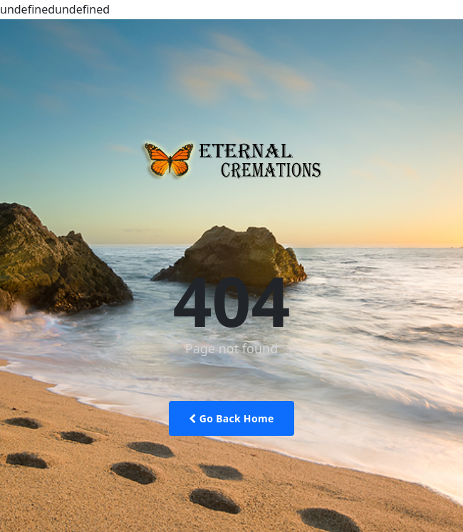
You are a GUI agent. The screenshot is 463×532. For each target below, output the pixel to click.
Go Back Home (231, 418)
